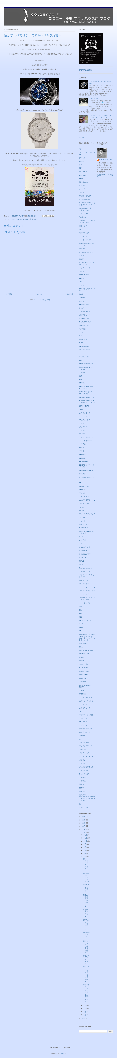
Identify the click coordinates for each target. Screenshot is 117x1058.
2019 (84, 820)
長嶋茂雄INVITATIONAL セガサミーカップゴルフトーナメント (87, 797)
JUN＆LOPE (83, 544)
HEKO (81, 661)
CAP (81, 360)
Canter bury (83, 643)
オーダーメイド (84, 311)
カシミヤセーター (85, 708)
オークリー (83, 189)
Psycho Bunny (84, 671)
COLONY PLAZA (105, 160)
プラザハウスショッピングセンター (87, 221)
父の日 (81, 451)
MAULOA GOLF (85, 322)
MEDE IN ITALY (84, 550)
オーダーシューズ (85, 571)
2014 (84, 1019)
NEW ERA (83, 249)
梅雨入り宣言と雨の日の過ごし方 (86, 900)
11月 (85, 838)
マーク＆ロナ (84, 372)
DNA (81, 647)
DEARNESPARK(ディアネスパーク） (87, 532)
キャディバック (84, 325)
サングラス (83, 172)
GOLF (81, 308)
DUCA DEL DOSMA (86, 650)
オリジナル (83, 704)
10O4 (81, 332)
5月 (85, 856)
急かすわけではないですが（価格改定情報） (86, 974)
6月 (85, 853)
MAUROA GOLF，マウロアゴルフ (86, 263)
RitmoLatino (83, 182)
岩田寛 (81, 784)
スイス (81, 285)
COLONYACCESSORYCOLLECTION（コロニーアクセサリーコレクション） (87, 637)
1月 (85, 1015)
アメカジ (82, 493)
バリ (80, 739)
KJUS (81, 294)
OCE (81, 564)
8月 (85, 847)
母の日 (81, 448)
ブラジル (82, 749)
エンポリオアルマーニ (87, 500)
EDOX (12, 219)
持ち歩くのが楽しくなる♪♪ (86, 959)
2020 (84, 817)
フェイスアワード (85, 746)
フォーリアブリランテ (87, 514)
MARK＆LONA (84, 199)
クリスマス (83, 427)
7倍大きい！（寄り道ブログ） (86, 924)
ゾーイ (81, 353)
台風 (80, 606)
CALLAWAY (83, 528)
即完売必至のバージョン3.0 (86, 877)
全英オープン (84, 524)
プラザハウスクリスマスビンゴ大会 (87, 599)
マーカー (82, 763)
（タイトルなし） (95, 98)
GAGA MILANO (84, 318)
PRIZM (81, 278)
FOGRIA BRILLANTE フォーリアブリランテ (87, 401)
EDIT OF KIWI (84, 304)
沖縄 (31, 219)
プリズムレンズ (84, 420)
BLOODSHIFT (84, 461)
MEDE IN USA (84, 668)
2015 (84, 832)
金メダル (82, 791)
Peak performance (85, 568)
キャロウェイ (84, 580)
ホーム (39, 294)
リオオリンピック (85, 770)
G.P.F (81, 537)
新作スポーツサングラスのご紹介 (86, 947)
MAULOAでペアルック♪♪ (86, 888)
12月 (85, 835)
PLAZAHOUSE (84, 346)
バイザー (82, 736)
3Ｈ (80, 229)
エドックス (83, 226)
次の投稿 (9, 294)
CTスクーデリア (85, 196)
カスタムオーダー (85, 413)
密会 (80, 376)
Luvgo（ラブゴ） (85, 547)
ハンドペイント (84, 732)
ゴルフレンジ (84, 503)
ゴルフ (81, 192)
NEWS (81, 561)
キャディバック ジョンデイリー (86, 576)
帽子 (80, 610)
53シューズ (83, 301)
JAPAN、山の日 (85, 664)
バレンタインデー (85, 441)
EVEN (81, 657)
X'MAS (81, 690)
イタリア (82, 255)
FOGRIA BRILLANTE (86, 397)
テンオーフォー (84, 725)
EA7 (80, 336)
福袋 (80, 379)
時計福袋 (82, 329)
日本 (80, 613)
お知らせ (26, 219)
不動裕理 (82, 781)
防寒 (80, 617)
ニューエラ (83, 416)
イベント (82, 185)
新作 (80, 168)
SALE (81, 409)
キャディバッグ (84, 268)
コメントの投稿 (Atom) (42, 300)
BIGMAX (82, 458)
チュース (82, 510)
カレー (81, 711)
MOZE (81, 343)
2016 (84, 829)
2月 (85, 1012)
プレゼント (83, 236)
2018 (84, 823)
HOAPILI (82, 474)
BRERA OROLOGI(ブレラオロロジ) (87, 387)
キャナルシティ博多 (86, 715)
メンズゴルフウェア (86, 767)
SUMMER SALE (85, 486)
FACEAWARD (84, 275)
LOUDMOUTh (84, 406)
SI (80, 483)
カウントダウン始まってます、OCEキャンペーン (86, 993)
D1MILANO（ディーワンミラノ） (86, 393)
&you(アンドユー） (86, 620)
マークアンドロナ (85, 603)
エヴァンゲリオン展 (86, 701)
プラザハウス (84, 298)
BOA (81, 631)
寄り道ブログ (84, 357)
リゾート (82, 521)
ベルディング (84, 753)
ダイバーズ (83, 718)
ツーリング (83, 722)
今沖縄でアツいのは (86, 935)
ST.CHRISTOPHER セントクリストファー (87, 204)
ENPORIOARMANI (86, 470)
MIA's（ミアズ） (85, 557)
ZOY (81, 282)
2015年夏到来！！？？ (85, 913)
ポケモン (82, 760)
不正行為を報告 (85, 70)
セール (81, 507)
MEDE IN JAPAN (85, 554)
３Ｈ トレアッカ (85, 240)
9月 (85, 844)
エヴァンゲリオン (85, 697)
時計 (35, 219)
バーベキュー (84, 743)
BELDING (82, 454)
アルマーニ (83, 423)
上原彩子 (82, 777)
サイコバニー (84, 430)
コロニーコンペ (84, 350)
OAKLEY (82, 161)
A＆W (81, 624)
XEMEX (82, 490)
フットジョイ (84, 594)
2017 (84, 826)
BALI (81, 627)
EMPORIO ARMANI (86, 363)
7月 (85, 850)
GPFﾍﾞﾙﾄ (82, 540)
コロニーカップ (84, 584)
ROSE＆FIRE (84, 675)
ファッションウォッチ (87, 591)
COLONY (82, 175)
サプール (82, 434)
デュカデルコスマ (85, 729)
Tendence (18, 219)
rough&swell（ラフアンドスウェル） (86, 209)
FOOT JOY (83, 339)
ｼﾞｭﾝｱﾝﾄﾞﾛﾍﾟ (84, 807)
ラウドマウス (84, 517)
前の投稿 (70, 294)
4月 (85, 1005)
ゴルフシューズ (84, 315)
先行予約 (82, 444)
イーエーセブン (84, 497)
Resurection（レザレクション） (86, 368)
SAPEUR (82, 678)
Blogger (62, 1053)
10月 (85, 841)
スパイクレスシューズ (87, 587)
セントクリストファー (87, 437)
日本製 (81, 788)
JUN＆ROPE (83, 214)
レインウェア (84, 774)
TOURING (83, 682)
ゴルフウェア (84, 233)
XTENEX (82, 694)
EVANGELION (84, 654)
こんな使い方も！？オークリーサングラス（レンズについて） (100, 116)
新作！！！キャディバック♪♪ (85, 865)
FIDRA (81, 259)
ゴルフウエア (84, 271)
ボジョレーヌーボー (86, 756)
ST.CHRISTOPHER (86, 252)
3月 (85, 1009)
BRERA (82, 383)
